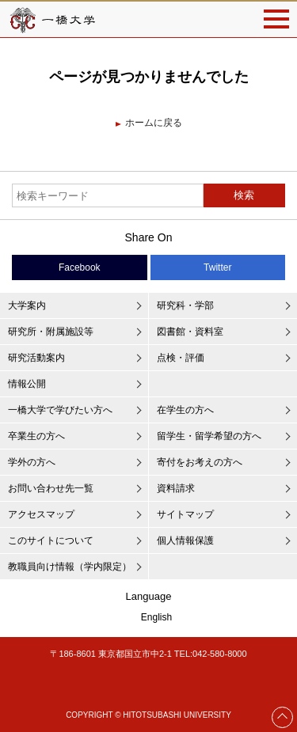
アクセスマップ (41, 514)
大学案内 (27, 305)
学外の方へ (31, 462)
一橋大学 (51, 19)
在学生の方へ (185, 409)
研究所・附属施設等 (50, 331)
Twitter (217, 267)
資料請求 (176, 488)
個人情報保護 (185, 540)
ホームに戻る (153, 122)
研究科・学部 (185, 305)
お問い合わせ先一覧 (50, 488)
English (156, 617)
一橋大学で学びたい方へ (60, 409)
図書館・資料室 (190, 331)
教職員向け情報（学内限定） (69, 566)
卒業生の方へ (36, 436)
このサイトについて (50, 540)
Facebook (80, 267)
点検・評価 (180, 357)
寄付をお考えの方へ (199, 462)
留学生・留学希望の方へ (209, 436)
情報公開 (27, 383)
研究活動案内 (36, 357)
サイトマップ (185, 514)
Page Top (282, 717)
